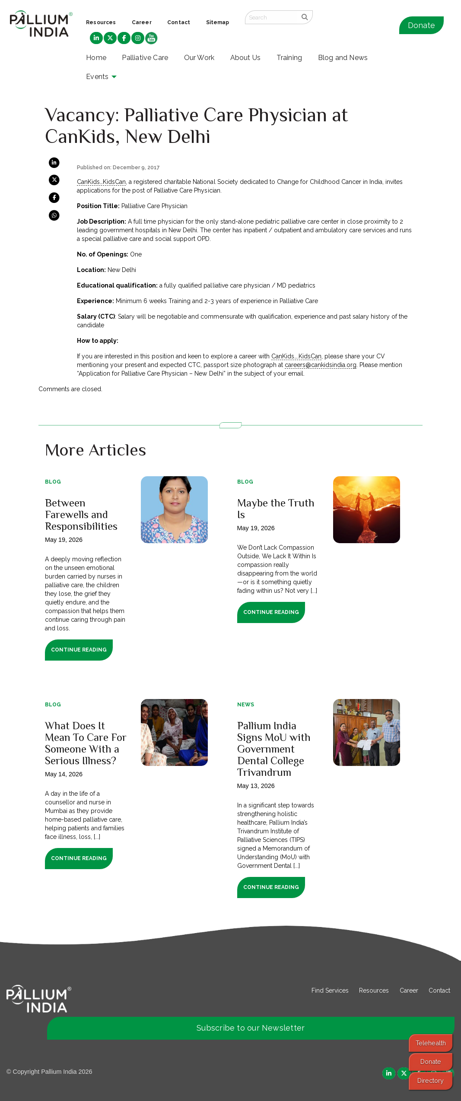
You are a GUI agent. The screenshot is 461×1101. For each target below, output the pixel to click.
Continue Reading (79, 650)
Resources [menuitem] (101, 22)
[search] (305, 17)
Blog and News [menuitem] (343, 58)
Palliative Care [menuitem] (145, 58)
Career (409, 990)
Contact (439, 990)
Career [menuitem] (142, 22)
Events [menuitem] (97, 77)
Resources (374, 990)
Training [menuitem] (289, 58)
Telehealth (431, 1043)
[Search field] (271, 17)
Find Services (330, 990)
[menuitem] (96, 38)
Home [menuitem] (96, 58)
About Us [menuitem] (245, 58)
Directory (430, 1080)
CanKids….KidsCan (296, 356)
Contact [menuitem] (178, 22)
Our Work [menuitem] (199, 58)
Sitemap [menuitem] (217, 22)
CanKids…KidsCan (101, 181)
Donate (421, 25)
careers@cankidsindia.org (320, 364)
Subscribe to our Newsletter (251, 1027)
